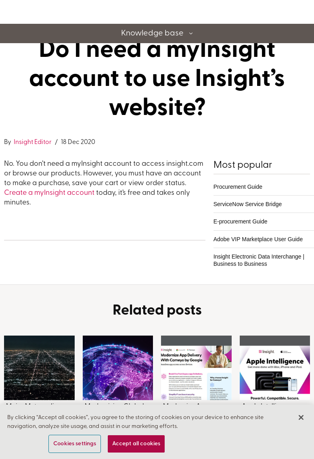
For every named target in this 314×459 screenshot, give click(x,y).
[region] (157, 432)
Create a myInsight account (49, 193)
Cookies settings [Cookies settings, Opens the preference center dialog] (74, 444)
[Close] (301, 417)
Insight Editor (32, 142)
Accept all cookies (136, 444)
